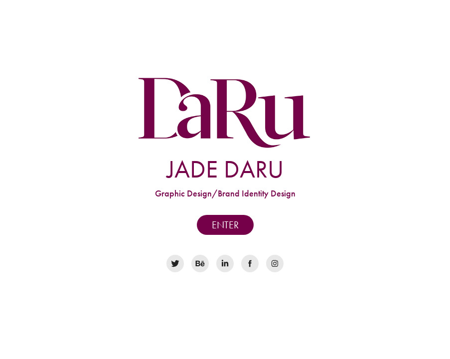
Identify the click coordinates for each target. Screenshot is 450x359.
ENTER (225, 225)
